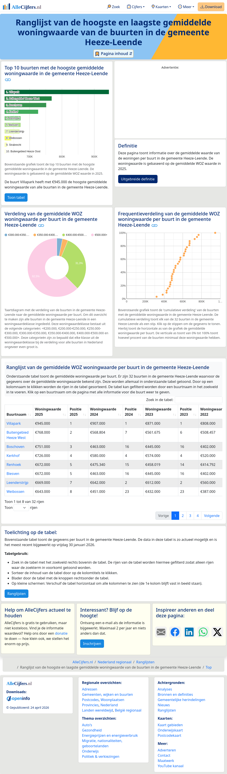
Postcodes (90, 699)
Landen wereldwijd (97, 710)
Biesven (13, 473)
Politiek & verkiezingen (100, 756)
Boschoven (15, 446)
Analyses (165, 689)
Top (209, 667)
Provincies (90, 705)
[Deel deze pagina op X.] (217, 632)
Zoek (113, 7)
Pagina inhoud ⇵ (113, 54)
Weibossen (15, 491)
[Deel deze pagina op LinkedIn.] (189, 632)
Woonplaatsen (112, 699)
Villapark (14, 423)
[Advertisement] (170, 104)
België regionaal (128, 710)
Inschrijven (92, 643)
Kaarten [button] (160, 7)
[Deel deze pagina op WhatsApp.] (203, 632)
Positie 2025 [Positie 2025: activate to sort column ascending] (75, 412)
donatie (61, 633)
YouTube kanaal (171, 765)
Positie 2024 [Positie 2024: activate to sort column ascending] (131, 412)
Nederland (109, 705)
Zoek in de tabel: (184, 399)
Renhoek (14, 464)
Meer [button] (184, 7)
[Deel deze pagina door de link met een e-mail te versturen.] (161, 632)
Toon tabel (16, 197)
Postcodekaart (169, 735)
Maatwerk (166, 760)
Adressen (89, 689)
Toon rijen (21, 507)
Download (211, 7)
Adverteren (167, 750)
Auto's (87, 725)
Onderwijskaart (170, 730)
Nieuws (164, 705)
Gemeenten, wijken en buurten (107, 694)
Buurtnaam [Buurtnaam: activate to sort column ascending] (16, 414)
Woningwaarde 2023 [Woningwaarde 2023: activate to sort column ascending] (158, 412)
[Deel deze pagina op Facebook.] (175, 632)
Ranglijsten (16, 593)
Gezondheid (92, 730)
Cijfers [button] (134, 7)
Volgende (212, 515)
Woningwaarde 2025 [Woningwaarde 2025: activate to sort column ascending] (48, 412)
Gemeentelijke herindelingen (181, 699)
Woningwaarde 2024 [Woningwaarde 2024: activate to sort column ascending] (103, 412)
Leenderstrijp (17, 482)
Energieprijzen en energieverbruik (110, 735)
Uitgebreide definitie (138, 179)
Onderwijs (90, 751)
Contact (164, 755)
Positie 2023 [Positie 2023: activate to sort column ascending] (186, 412)
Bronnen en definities (175, 694)
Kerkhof (13, 455)
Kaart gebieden (170, 725)
